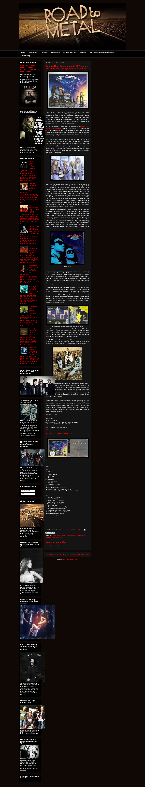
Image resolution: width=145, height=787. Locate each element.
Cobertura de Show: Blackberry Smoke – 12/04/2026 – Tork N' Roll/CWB (28, 311)
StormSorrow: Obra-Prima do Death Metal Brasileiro (33, 249)
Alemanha (60, 535)
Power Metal (58, 537)
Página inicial (68, 554)
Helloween (82, 535)
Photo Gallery (25, 56)
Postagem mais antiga (81, 554)
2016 (54, 535)
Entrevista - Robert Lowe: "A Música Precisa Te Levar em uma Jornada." (28, 68)
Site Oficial (49, 429)
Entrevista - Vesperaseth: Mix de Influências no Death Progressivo (28, 188)
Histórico (44, 52)
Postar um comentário (54, 546)
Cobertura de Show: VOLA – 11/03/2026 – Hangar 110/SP (33, 288)
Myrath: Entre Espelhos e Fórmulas (33, 330)
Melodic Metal (50, 537)
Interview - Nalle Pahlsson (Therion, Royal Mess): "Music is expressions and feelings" (29, 231)
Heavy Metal (75, 535)
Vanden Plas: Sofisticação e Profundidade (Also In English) (34, 350)
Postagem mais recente (54, 554)
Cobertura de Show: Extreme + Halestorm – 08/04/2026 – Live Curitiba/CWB (29, 270)
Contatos (83, 52)
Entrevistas (33, 52)
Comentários (26, 494)
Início (23, 52)
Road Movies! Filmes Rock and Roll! (63, 52)
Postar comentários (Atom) (70, 559)
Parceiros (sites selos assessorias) (102, 52)
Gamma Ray (67, 535)
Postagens (26, 491)
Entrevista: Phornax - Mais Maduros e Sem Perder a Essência (34, 209)
